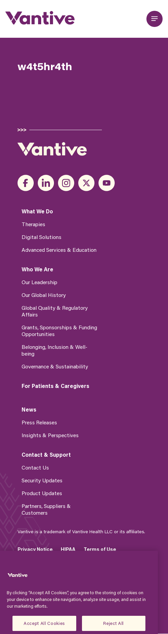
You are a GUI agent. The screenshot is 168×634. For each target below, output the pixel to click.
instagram (66, 183)
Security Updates (42, 480)
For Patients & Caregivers (55, 386)
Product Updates (42, 492)
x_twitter (86, 183)
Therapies (33, 224)
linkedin (46, 183)
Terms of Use (100, 549)
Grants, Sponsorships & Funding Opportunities (59, 330)
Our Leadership (39, 281)
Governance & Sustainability (55, 366)
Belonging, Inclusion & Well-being (54, 350)
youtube (107, 183)
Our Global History (44, 294)
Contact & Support (46, 454)
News (29, 409)
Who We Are (37, 269)
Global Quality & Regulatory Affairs (55, 311)
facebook (26, 183)
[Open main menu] (154, 19)
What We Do (37, 211)
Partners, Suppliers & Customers (46, 509)
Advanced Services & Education (59, 249)
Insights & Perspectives (50, 435)
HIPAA (68, 549)
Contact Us (35, 467)
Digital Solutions (41, 236)
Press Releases (39, 422)
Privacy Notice (35, 549)
